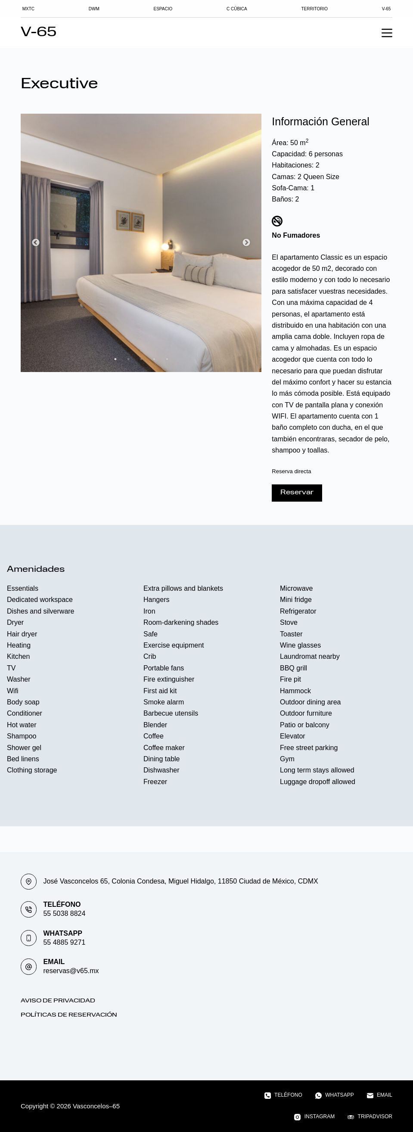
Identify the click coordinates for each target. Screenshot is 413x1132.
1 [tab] (115, 359)
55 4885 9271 (64, 942)
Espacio (163, 8)
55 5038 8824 (64, 913)
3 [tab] (141, 359)
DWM (95, 8)
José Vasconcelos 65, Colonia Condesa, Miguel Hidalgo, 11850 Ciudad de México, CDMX (180, 881)
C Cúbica (236, 8)
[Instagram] (314, 1117)
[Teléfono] (283, 1095)
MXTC (31, 8)
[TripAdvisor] (370, 1117)
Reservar (297, 492)
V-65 (383, 8)
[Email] (379, 1095)
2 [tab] (128, 359)
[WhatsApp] (334, 1095)
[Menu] (387, 33)
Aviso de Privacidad (58, 1001)
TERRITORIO (313, 8)
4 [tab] (154, 359)
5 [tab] (167, 359)
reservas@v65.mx (71, 970)
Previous (35, 243)
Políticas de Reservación (69, 1015)
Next (246, 243)
